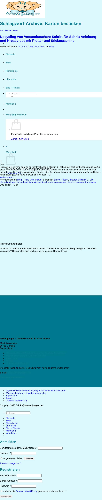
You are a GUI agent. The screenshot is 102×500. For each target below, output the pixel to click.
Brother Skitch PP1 (78, 180)
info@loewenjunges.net (19, 373)
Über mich (11, 425)
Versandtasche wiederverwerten (50, 182)
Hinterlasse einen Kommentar (81, 182)
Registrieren (6, 496)
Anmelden (29, 458)
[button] (11, 433)
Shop (8, 420)
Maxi (51, 46)
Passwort (5, 453)
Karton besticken (24, 182)
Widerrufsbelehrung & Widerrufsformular (26, 355)
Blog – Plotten (13, 428)
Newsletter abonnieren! (11, 377)
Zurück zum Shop (14, 173)
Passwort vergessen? (10, 463)
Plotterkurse (12, 423)
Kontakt (9, 360)
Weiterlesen (7, 177)
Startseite (10, 418)
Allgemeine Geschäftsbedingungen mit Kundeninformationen (36, 353)
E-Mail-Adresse (8, 481)
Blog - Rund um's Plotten (29, 180)
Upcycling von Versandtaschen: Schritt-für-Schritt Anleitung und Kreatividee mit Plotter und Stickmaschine (48, 39)
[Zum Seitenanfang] (1, 408)
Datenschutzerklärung (16, 363)
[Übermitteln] (7, 416)
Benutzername (8, 475)
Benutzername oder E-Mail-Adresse (18, 448)
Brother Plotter (61, 180)
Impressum (11, 358)
